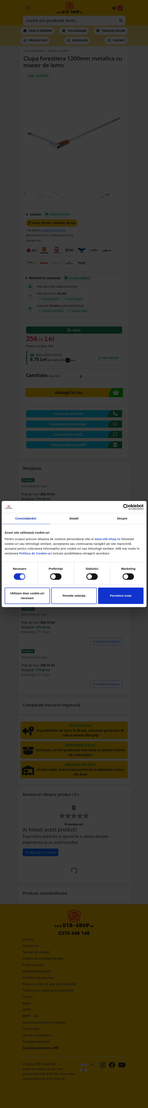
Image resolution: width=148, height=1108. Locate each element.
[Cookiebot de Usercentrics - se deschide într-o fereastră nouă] (126, 507)
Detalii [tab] (74, 518)
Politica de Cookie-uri (35, 553)
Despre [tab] (122, 518)
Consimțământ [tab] (25, 518)
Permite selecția (74, 595)
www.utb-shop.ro (107, 539)
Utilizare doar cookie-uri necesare (27, 596)
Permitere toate (121, 595)
